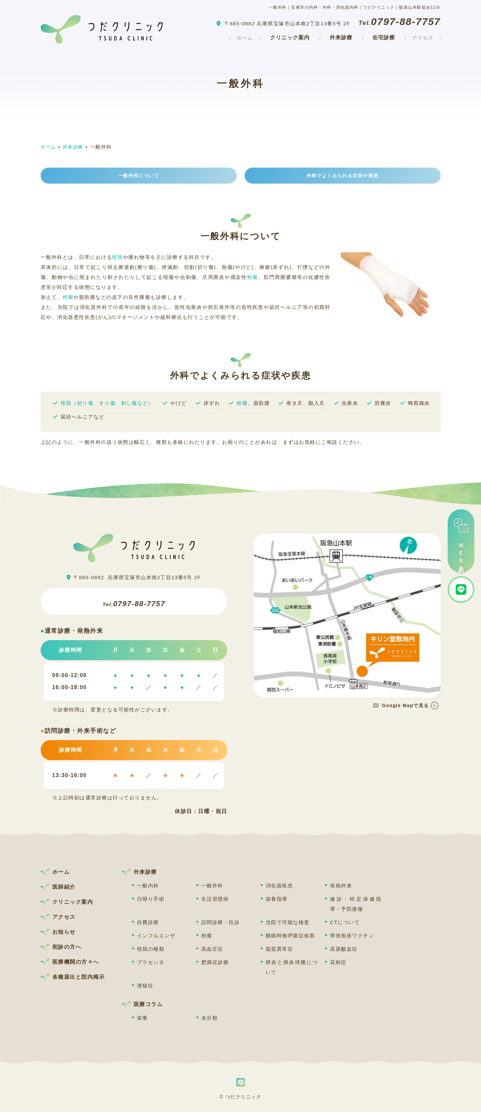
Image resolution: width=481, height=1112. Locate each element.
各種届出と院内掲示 (78, 977)
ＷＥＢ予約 (461, 541)
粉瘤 (252, 277)
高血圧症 (212, 949)
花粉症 (338, 962)
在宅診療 (376, 36)
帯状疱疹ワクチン (352, 936)
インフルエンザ (156, 936)
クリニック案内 (283, 36)
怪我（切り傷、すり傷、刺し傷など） (107, 403)
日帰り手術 (151, 899)
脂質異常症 (279, 949)
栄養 (142, 1018)
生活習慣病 (215, 899)
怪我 (117, 257)
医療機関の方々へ (75, 962)
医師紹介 (64, 887)
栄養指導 (277, 899)
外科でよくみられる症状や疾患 (342, 176)
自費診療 (148, 922)
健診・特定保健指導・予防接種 (356, 904)
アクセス (419, 36)
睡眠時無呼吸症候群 (290, 936)
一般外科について (139, 176)
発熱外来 (341, 886)
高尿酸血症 (344, 949)
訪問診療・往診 (220, 922)
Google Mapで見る (401, 705)
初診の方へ (67, 947)
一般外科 (212, 886)
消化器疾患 (279, 886)
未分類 (209, 1018)
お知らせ (64, 932)
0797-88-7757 (133, 601)
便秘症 (145, 986)
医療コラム (148, 1004)
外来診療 (334, 36)
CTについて (345, 922)
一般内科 (148, 886)
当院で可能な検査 (288, 922)
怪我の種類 (151, 949)
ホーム (234, 36)
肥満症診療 (215, 962)
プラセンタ (151, 962)
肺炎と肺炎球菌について (292, 967)
